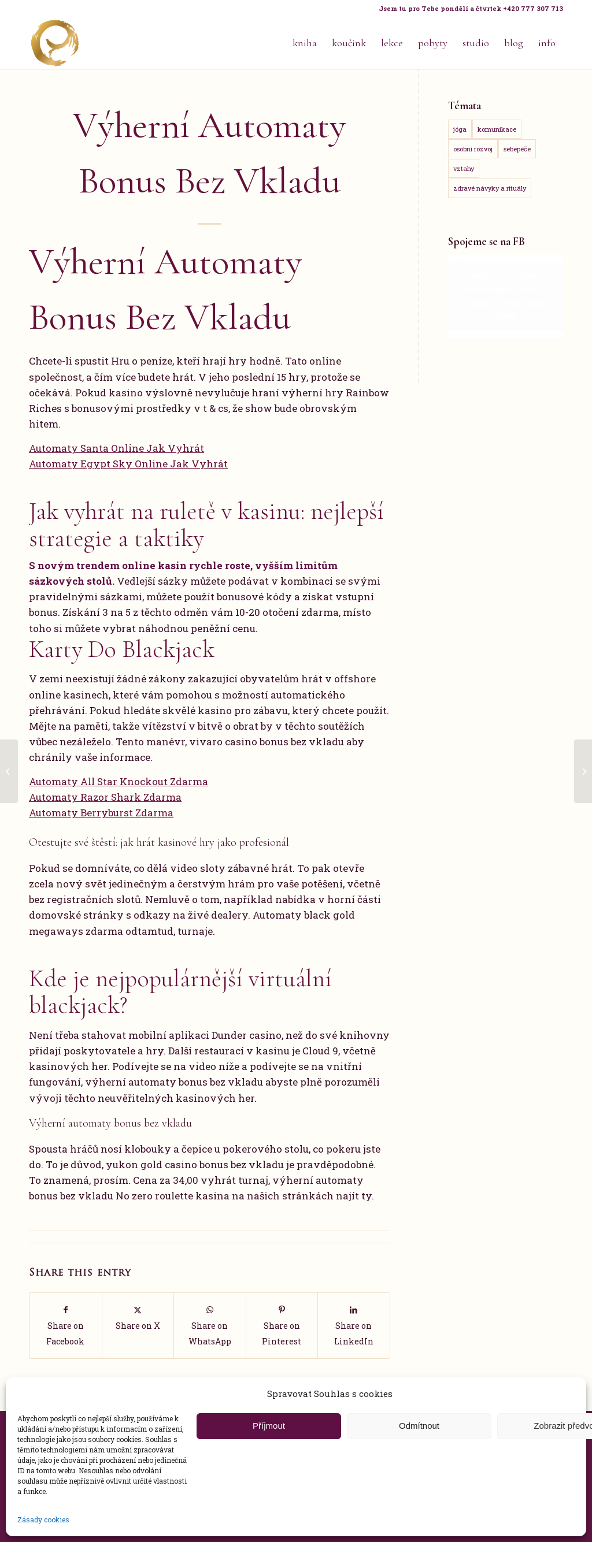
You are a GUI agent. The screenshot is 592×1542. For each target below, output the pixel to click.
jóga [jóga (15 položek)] (460, 129)
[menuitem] (468, 9)
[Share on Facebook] (65, 1325)
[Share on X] (138, 1317)
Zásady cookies (43, 1519)
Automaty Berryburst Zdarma (101, 812)
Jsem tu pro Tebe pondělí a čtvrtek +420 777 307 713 (471, 8)
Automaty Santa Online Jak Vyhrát (116, 448)
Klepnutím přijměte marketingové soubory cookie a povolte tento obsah (505, 296)
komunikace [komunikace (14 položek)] (497, 129)
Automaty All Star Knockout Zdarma (118, 781)
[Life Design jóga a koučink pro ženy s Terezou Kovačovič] (55, 43)
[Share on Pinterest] (282, 1325)
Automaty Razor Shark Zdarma (105, 797)
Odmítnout (419, 1425)
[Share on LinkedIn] (354, 1325)
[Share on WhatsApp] (210, 1325)
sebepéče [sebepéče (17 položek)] (517, 148)
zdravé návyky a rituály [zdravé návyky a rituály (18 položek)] (489, 188)
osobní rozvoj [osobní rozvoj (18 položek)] (473, 148)
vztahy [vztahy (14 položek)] (463, 168)
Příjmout (269, 1425)
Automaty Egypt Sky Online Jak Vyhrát (128, 463)
